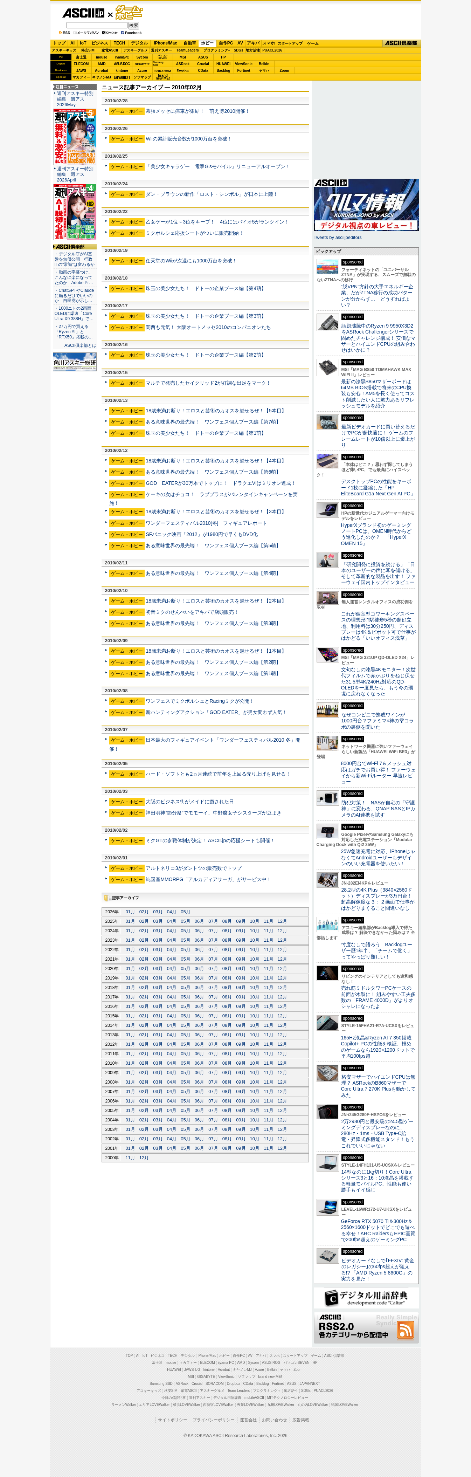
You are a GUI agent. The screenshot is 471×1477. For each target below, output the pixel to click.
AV (240, 43)
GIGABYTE (142, 64)
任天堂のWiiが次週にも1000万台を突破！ (191, 260)
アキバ (253, 43)
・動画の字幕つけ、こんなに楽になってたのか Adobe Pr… (74, 277)
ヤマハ (264, 71)
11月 (268, 921)
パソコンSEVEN (162, 57)
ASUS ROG (122, 64)
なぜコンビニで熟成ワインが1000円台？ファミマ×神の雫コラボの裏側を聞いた (377, 721)
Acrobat (101, 71)
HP (223, 57)
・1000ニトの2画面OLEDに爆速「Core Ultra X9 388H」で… (74, 313)
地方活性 (253, 50)
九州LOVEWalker (280, 1405)
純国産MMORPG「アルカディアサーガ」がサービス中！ (208, 879)
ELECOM (81, 64)
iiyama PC (226, 1363)
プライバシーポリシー (214, 1419)
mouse (101, 57)
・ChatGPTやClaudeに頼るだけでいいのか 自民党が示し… (74, 295)
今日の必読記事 (173, 1398)
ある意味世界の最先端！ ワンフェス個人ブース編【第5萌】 (213, 545)
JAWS (81, 71)
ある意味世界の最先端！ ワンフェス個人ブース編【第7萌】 (213, 422)
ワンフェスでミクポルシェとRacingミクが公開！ (200, 701)
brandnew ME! (163, 77)
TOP (129, 1356)
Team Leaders (239, 1391)
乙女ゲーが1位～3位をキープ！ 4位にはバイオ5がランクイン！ (217, 222)
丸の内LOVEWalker (313, 1405)
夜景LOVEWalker (250, 1405)
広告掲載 (300, 1419)
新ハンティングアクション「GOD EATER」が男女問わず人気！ (216, 712)
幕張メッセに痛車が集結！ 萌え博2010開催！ (198, 111)
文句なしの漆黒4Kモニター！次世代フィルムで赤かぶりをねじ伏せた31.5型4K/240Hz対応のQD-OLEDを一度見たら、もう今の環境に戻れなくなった (378, 681)
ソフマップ (142, 77)
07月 (213, 921)
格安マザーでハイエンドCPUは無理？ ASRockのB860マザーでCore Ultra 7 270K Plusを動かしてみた (378, 1086)
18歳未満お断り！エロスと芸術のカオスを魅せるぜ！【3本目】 (216, 511)
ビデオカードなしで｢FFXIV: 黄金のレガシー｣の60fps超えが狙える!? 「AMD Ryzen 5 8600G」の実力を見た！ (377, 1270)
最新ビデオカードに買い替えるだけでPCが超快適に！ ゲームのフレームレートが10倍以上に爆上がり (378, 436)
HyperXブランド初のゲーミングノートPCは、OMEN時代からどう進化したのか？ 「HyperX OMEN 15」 (376, 534)
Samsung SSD (161, 1384)
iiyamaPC (122, 57)
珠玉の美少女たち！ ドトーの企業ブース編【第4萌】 (206, 288)
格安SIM (88, 50)
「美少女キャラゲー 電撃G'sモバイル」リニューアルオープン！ (218, 166)
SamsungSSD (158, 63)
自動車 (189, 43)
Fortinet (243, 71)
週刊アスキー (161, 50)
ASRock (182, 64)
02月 (144, 911)
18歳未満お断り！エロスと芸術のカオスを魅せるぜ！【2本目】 (216, 601)
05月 (185, 911)
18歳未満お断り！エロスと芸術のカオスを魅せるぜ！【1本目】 (216, 651)
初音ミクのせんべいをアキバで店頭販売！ (192, 612)
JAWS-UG (192, 1370)
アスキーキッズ (64, 50)
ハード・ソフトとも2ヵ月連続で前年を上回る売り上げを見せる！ (218, 774)
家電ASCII (110, 50)
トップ (59, 43)
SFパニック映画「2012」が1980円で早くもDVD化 (202, 534)
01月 (130, 911)
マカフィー (81, 77)
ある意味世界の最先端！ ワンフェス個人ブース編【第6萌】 (213, 472)
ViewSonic (243, 64)
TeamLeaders (187, 50)
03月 (157, 911)
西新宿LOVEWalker (218, 1405)
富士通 (81, 57)
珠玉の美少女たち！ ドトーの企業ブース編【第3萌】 (206, 316)
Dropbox (183, 70)
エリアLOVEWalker (154, 1405)
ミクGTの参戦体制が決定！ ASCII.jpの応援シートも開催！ (210, 840)
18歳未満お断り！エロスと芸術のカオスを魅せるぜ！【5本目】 (216, 410)
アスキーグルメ (135, 50)
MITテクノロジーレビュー (287, 1398)
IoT (83, 43)
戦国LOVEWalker (344, 1405)
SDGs (238, 50)
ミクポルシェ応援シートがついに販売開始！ (195, 233)
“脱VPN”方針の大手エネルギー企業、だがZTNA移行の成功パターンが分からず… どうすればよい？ (377, 296)
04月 (171, 911)
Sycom (142, 57)
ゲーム (313, 43)
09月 (240, 921)
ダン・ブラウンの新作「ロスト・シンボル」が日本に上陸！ (212, 194)
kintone (122, 71)
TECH (119, 43)
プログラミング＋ (267, 1391)
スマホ (268, 43)
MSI (183, 57)
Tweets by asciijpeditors (338, 237)
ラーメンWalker (123, 1405)
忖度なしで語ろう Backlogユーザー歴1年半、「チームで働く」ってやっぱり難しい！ (377, 951)
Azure (142, 71)
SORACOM (215, 1384)
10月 (254, 921)
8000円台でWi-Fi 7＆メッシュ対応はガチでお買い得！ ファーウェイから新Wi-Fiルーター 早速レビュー (378, 772)
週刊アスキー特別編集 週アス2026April (75, 174)
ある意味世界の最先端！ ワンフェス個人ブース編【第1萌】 (213, 673)
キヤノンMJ (101, 77)
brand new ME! (270, 1377)
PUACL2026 (272, 50)
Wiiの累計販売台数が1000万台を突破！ (189, 139)
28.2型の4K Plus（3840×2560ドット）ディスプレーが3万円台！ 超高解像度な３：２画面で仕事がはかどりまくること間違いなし (378, 899)
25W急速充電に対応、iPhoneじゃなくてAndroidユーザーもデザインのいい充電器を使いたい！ (378, 857)
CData (203, 71)
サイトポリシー (172, 1419)
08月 (227, 921)
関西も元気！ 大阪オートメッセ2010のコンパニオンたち (208, 327)
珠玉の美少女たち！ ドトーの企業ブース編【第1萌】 (206, 433)
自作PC (226, 43)
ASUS (203, 57)
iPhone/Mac (165, 43)
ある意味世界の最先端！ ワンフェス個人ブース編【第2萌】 (213, 662)
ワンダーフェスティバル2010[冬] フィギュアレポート (206, 523)
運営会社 (248, 1419)
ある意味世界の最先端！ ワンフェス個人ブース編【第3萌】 (213, 623)
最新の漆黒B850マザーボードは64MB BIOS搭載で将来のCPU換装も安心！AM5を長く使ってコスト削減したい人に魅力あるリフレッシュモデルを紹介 (378, 393)
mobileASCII (254, 1398)
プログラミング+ (216, 50)
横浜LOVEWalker (186, 1405)
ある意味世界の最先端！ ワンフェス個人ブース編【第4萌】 (213, 573)
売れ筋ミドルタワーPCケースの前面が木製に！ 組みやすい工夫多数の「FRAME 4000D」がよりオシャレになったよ (378, 997)
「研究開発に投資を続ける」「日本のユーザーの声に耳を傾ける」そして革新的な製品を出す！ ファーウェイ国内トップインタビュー (378, 573)
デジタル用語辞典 (227, 1398)
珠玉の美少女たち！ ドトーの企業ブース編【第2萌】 (206, 355)
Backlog (223, 71)
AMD (102, 64)
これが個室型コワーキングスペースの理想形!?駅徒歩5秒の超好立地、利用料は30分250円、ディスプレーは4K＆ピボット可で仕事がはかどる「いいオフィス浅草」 (378, 626)
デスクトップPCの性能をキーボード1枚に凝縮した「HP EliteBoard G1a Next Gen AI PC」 (378, 487)
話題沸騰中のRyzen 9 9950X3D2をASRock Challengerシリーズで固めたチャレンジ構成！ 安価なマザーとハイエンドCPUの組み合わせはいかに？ (378, 338)
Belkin (264, 64)
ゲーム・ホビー (130, 12)
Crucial (203, 64)
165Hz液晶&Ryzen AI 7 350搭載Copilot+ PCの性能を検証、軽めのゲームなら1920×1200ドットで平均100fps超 (378, 1047)
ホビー (207, 43)
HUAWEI (223, 64)
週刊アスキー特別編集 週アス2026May (75, 99)
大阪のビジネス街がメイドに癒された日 (190, 801)
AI (72, 43)
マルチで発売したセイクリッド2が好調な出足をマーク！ (208, 383)
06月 (199, 921)
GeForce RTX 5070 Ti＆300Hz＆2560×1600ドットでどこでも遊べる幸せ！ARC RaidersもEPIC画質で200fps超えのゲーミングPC (378, 1230)
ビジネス (99, 43)
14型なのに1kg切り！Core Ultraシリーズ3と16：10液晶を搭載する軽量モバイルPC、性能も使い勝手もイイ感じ (377, 1181)
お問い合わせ (274, 1419)
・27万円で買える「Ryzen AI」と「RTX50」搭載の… (74, 331)
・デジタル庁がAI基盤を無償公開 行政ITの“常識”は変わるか (75, 259)
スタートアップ (290, 43)
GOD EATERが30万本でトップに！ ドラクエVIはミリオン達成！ (221, 483)
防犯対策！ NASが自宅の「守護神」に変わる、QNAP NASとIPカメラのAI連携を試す (378, 809)
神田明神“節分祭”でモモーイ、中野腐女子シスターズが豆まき (213, 813)
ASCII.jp (83, 13)
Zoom (284, 71)
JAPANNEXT (122, 77)
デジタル (139, 43)
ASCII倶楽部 (402, 43)
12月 (282, 921)
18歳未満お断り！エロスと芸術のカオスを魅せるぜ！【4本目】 (216, 460)
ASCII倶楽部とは (80, 345)
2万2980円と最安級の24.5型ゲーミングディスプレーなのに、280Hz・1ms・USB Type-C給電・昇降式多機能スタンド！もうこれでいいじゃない (378, 1133)
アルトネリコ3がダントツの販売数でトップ (194, 868)
